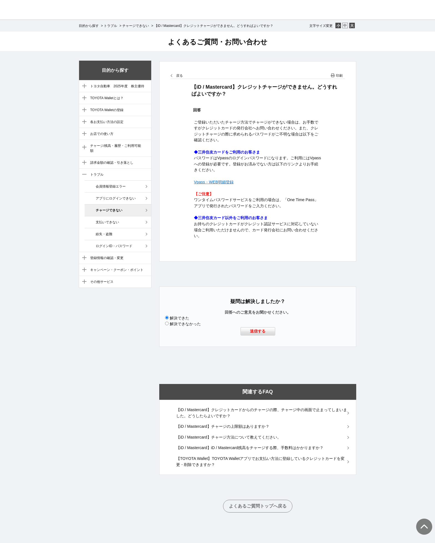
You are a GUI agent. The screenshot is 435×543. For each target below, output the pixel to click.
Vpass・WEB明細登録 (214, 182)
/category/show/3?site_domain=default (83, 98)
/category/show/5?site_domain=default (83, 122)
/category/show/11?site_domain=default (83, 270)
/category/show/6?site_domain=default (83, 134)
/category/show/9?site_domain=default (83, 174)
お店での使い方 (101, 134)
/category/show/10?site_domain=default (83, 258)
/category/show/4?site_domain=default (83, 110)
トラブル (110, 26)
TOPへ (421, 521)
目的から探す (89, 26)
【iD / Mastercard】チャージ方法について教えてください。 (228, 437)
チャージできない (135, 26)
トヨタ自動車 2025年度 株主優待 (117, 86)
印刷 (339, 76)
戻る (179, 76)
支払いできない (107, 222)
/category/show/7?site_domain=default (83, 147)
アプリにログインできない (116, 198)
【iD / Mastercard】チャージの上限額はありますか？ (222, 426)
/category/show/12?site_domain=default (83, 282)
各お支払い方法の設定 (106, 122)
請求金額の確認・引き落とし (111, 163)
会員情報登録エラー (111, 186)
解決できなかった (185, 324)
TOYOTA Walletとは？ (106, 98)
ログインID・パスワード (114, 246)
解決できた (179, 318)
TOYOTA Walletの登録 (106, 110)
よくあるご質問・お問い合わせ (217, 42)
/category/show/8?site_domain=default (83, 162)
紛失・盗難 (104, 234)
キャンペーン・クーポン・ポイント (116, 270)
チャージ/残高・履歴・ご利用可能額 (115, 148)
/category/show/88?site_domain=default (83, 86)
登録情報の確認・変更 (106, 258)
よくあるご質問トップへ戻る (258, 506)
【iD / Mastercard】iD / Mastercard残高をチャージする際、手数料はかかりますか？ (249, 447)
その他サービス (101, 282)
